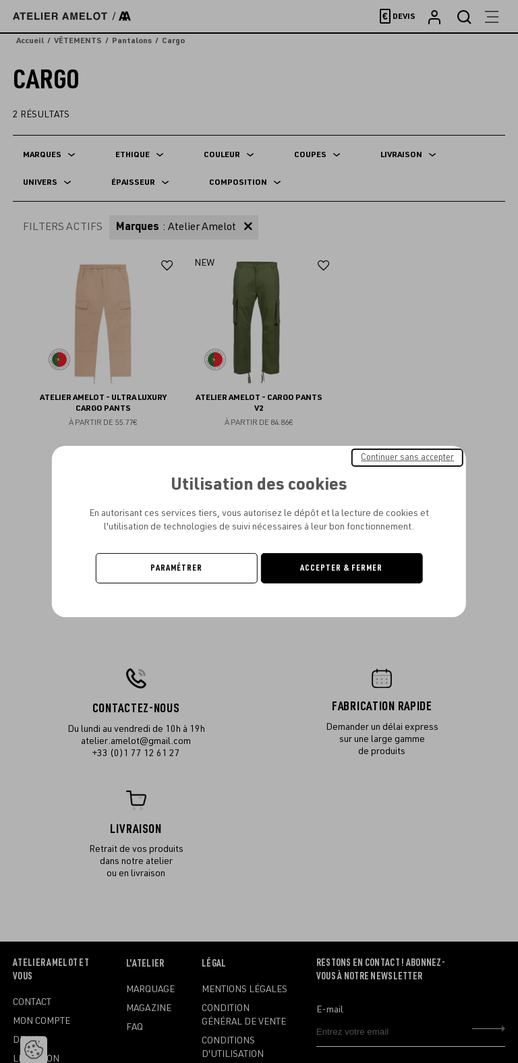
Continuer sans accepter (407, 457)
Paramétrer (176, 568)
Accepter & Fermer (341, 568)
